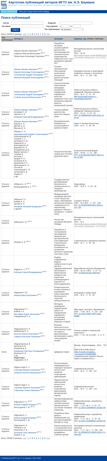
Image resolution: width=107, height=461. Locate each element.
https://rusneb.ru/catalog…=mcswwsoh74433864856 (85, 353)
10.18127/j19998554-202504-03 (92, 421)
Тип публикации (52, 29)
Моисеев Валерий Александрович (29, 78)
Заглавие (6, 26)
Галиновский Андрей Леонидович (28, 75)
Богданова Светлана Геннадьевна (29, 351)
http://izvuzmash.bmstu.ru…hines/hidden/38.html (86, 97)
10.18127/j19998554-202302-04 (92, 408)
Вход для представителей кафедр (34, 12)
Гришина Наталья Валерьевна (27, 373)
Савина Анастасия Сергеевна (27, 337)
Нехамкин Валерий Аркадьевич (28, 207)
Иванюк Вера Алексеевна (25, 295)
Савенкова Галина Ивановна (26, 390)
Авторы (17, 39)
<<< (24, 34)
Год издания (52, 26)
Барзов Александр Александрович (29, 72)
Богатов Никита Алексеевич (26, 334)
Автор (6, 23)
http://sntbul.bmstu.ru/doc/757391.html (90, 224)
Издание (52, 23)
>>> (48, 34)
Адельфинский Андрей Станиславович (31, 134)
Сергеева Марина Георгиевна (27, 370)
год (84, 39)
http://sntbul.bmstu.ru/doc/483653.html (90, 55)
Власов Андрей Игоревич (25, 405)
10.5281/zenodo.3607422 (89, 273)
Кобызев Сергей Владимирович (28, 272)
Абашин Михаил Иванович (25, 69)
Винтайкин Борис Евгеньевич (27, 314)
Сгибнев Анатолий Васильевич (27, 97)
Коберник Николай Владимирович (29, 117)
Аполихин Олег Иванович (25, 433)
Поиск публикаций (9, 12)
